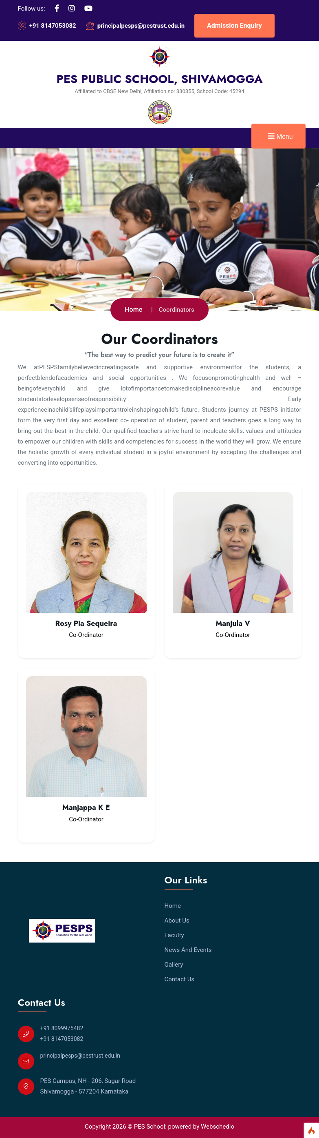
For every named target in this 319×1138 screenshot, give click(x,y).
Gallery (174, 964)
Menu (280, 136)
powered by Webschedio (201, 1126)
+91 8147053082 (52, 25)
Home (133, 309)
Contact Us (180, 979)
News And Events (188, 950)
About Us (177, 920)
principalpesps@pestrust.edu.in (141, 25)
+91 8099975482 (62, 1028)
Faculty (174, 935)
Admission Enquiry (234, 25)
